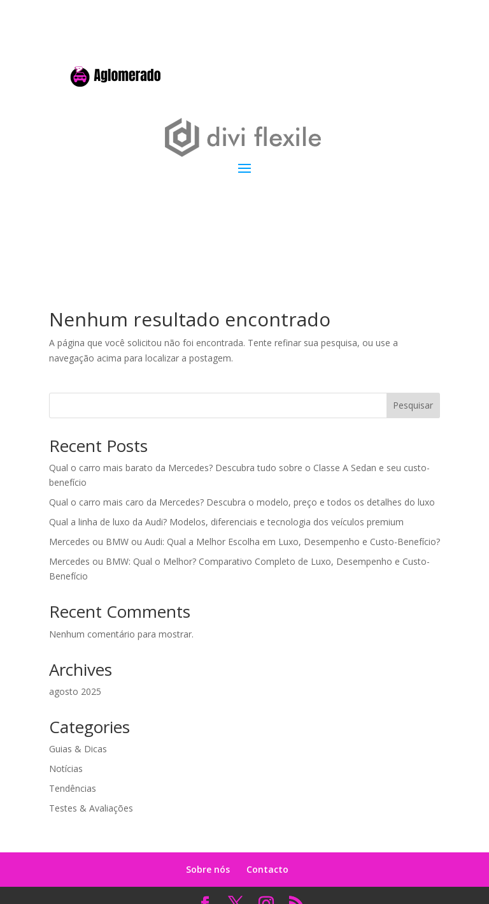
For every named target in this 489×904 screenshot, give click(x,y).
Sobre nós (208, 869)
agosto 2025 (75, 691)
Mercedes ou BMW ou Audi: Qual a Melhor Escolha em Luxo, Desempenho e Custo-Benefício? (244, 542)
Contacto (267, 869)
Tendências (72, 788)
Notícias (66, 768)
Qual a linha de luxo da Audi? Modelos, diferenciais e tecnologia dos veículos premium (226, 522)
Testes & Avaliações (91, 808)
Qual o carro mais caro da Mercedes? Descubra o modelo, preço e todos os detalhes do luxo (242, 502)
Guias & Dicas (78, 749)
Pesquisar (413, 405)
